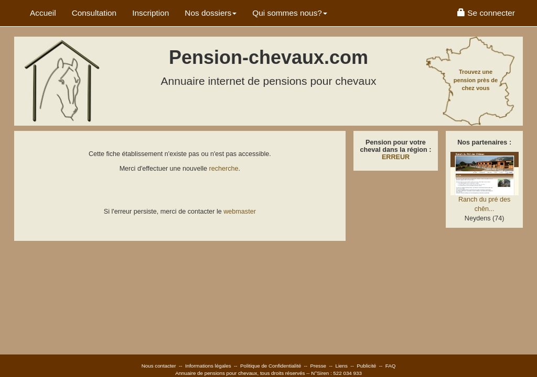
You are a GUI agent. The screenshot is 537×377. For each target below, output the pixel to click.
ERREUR (396, 157)
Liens (341, 366)
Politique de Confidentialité (270, 366)
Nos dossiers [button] (211, 12)
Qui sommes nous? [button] (289, 12)
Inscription (150, 12)
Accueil (43, 12)
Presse (318, 366)
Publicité (366, 366)
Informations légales (208, 366)
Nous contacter (159, 366)
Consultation (94, 12)
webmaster (239, 211)
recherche (224, 168)
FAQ (390, 366)
